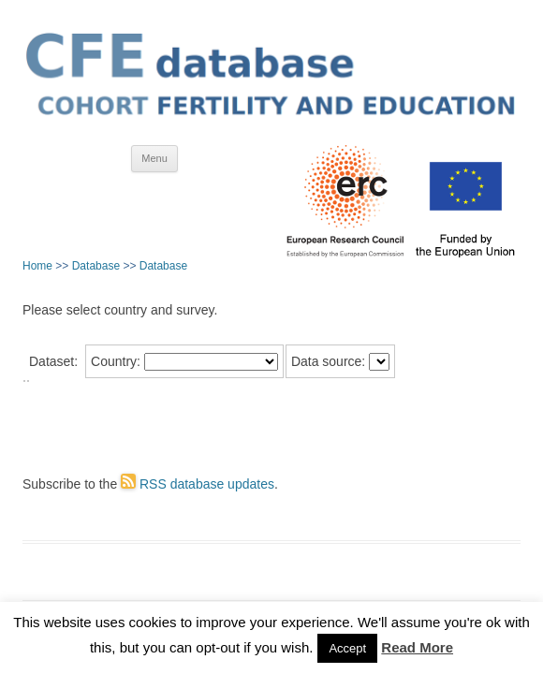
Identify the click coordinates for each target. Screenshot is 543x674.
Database (96, 265)
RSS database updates (197, 483)
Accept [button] (347, 648)
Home (37, 265)
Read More (417, 647)
